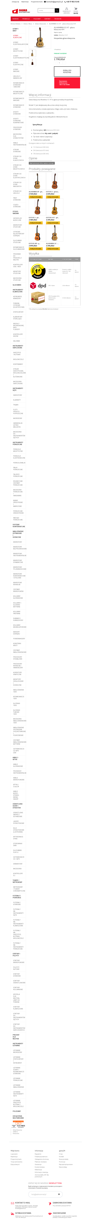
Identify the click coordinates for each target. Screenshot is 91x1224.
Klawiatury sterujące (17, 318)
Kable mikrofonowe (18, 779)
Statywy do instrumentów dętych (19, 1016)
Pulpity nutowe (16, 968)
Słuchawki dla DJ (17, 851)
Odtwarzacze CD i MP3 (18, 858)
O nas (61, 1154)
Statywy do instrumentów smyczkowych (19, 1027)
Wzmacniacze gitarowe (18, 106)
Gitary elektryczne (18, 64)
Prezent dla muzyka (16, 1037)
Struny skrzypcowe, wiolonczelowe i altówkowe (19, 373)
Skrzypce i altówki (17, 353)
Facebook (57, 19)
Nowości (16, 19)
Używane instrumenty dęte (18, 1094)
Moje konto (15, 1151)
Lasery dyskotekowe (18, 822)
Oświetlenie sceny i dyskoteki (17, 806)
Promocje (26, 19)
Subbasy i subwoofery (18, 619)
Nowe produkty (63, 1159)
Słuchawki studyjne (17, 241)
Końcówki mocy (17, 644)
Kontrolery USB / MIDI (18, 266)
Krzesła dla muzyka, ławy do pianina (16, 998)
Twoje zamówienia (16, 1162)
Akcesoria (17, 869)
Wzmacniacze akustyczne (18, 93)
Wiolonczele (18, 359)
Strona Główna (15, 24)
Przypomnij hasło (37, 2)
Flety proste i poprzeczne (18, 411)
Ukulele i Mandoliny (17, 77)
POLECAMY (17, 1111)
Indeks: (56, 35)
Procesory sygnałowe (17, 658)
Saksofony (17, 395)
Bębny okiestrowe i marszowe (18, 503)
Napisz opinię (58, 32)
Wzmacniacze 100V (18, 698)
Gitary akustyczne (18, 50)
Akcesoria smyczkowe (18, 382)
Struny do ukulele (17, 192)
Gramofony (17, 864)
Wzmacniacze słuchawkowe (19, 248)
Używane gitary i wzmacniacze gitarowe (18, 1070)
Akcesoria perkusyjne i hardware (18, 493)
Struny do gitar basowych (17, 184)
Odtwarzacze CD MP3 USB (18, 751)
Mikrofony (17, 542)
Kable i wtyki (15, 758)
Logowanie (14, 1154)
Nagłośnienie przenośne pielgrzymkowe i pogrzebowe (19, 731)
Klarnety (17, 400)
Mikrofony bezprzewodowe (19, 548)
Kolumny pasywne (16, 612)
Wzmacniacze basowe (18, 99)
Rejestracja (25, 2)
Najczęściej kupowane (66, 1164)
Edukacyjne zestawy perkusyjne (18, 483)
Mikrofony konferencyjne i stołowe (19, 576)
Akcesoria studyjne (17, 279)
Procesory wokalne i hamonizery (18, 666)
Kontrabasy (18, 364)
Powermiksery (19, 639)
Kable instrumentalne (19, 144)
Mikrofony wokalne (17, 583)
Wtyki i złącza (16, 785)
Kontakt (48, 19)
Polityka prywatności (41, 1156)
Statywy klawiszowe (18, 1008)
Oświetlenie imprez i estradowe (18, 814)
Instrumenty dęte (18, 389)
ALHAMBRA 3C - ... (52, 243)
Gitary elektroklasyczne (19, 43)
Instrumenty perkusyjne (18, 443)
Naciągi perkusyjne (18, 519)
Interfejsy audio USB (17, 219)
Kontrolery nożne (18, 335)
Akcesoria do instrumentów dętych (19, 435)
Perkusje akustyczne (18, 450)
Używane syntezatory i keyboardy (18, 1060)
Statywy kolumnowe (18, 988)
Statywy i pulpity (16, 955)
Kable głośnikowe (18, 765)
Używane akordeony (17, 1051)
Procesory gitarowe (17, 128)
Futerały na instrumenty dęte (18, 912)
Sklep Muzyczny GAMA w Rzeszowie (17, 1131)
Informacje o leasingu (41, 1172)
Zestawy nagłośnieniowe (19, 651)
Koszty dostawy (40, 1167)
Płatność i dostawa (41, 1162)
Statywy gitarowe (17, 975)
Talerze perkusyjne (18, 475)
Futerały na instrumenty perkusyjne (18, 946)
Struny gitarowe (17, 151)
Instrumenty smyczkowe (18, 347)
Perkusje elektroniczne (19, 457)
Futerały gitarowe (17, 903)
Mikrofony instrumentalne (19, 554)
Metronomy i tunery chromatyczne (19, 889)
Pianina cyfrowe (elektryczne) (18, 305)
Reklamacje (38, 1169)
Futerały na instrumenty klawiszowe (18, 923)
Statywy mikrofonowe (18, 961)
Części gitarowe (17, 206)
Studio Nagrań (16, 212)
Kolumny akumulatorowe (19, 626)
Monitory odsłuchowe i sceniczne (18, 682)
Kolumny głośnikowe (18, 597)
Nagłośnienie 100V (18, 691)
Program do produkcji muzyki (17, 257)
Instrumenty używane (18, 1044)
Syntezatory (18, 312)
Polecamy (37, 19)
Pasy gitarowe (17, 199)
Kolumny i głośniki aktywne (17, 605)
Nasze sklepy (63, 1167)
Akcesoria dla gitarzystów (18, 136)
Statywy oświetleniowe (19, 982)
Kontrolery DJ (18, 874)
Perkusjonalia (19, 463)
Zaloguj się (15, 2)
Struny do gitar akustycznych (19, 167)
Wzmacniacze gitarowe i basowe (18, 85)
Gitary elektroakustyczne (19, 57)
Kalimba (16, 341)
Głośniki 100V (16, 704)
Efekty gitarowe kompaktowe (18, 121)
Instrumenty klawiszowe (18, 291)
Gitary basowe (16, 70)
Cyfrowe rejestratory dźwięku (18, 234)
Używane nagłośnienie (18, 1086)
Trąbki (15, 405)
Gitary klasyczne (17, 36)
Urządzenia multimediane (18, 1117)
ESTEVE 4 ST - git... (52, 217)
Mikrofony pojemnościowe (19, 568)
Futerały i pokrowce (17, 897)
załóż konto (66, 13)
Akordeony (17, 418)
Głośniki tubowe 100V (16, 712)
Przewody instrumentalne (19, 772)
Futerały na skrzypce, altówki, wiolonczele (18, 934)
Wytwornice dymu (18, 838)
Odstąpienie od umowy (42, 1159)
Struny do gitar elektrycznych (19, 176)
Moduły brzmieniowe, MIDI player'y (18, 326)
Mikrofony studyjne (17, 226)
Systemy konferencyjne (19, 525)
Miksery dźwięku (16, 633)
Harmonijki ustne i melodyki (17, 425)
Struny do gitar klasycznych (18, 158)
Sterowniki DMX (17, 844)
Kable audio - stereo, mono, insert (16, 795)
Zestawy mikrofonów (18, 590)
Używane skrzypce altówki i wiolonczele (18, 1103)
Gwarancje (38, 1164)
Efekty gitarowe (17, 113)
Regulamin (38, 1154)
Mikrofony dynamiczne (18, 561)
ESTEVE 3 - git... (34, 217)
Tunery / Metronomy (17, 881)
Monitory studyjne (17, 272)
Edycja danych (15, 1164)
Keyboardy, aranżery (17, 297)
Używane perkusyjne (18, 1079)
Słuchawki (17, 285)
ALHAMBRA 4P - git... (36, 192)
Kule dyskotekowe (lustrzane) (18, 830)
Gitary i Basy (16, 30)
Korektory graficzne (17, 673)
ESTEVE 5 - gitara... (52, 192)
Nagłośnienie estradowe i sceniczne (18, 534)
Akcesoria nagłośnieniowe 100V (19, 721)
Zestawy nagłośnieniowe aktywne (19, 742)
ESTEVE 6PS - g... (34, 243)
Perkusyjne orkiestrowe (18, 512)
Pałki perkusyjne (18, 468)
